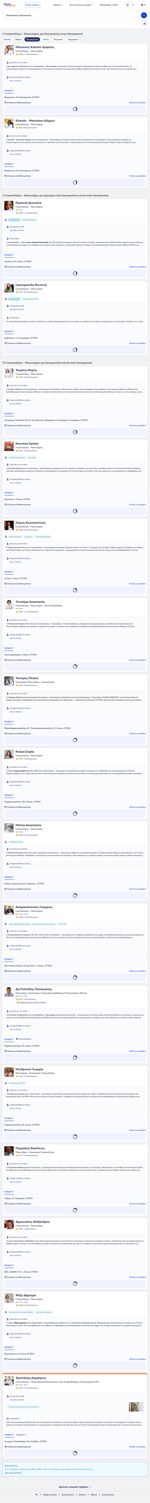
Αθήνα (18, 39)
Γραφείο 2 (21, 1435)
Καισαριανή (32, 39)
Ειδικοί (82, 1495)
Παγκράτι (58, 39)
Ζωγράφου (73, 39)
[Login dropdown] (129, 5)
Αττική (7, 39)
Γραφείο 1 (9, 90)
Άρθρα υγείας (50, 1495)
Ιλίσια (46, 39)
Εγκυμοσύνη (68, 1495)
